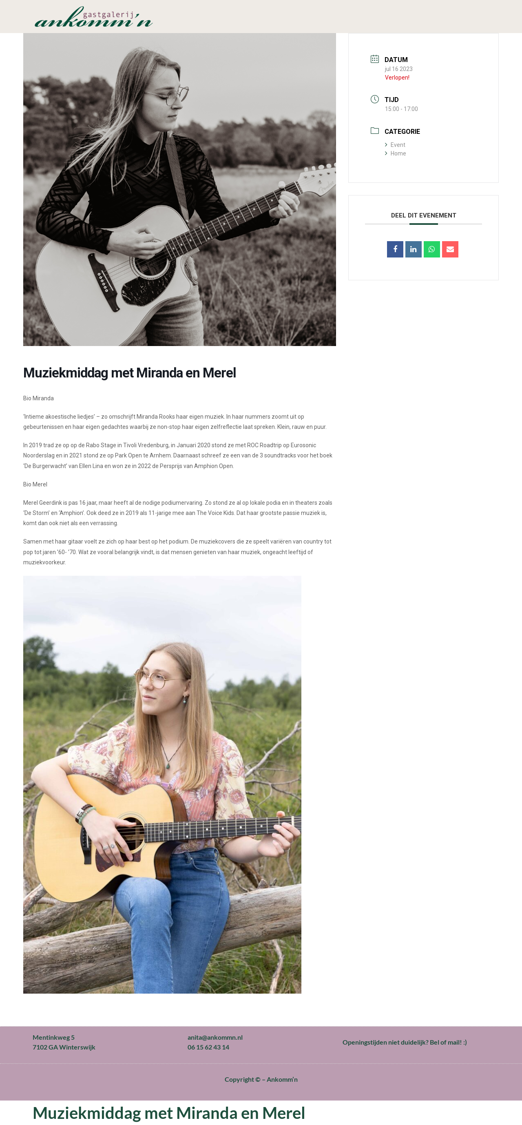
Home (395, 153)
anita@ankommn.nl (215, 1037)
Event (395, 145)
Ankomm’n (282, 1079)
